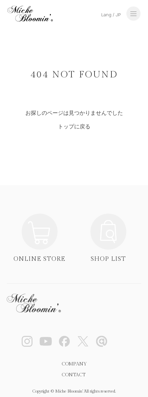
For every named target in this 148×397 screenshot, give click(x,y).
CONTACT (73, 375)
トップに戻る (74, 126)
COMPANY (74, 364)
